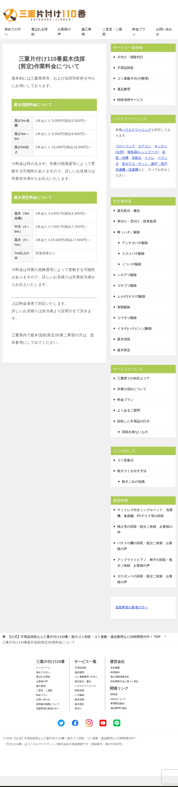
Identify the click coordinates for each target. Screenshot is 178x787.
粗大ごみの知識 (133, 493)
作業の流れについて (131, 400)
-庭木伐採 (79, 710)
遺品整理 (123, 100)
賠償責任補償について (47, 715)
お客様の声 (64, 42)
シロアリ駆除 (127, 286)
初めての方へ (13, 42)
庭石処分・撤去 (128, 221)
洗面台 (136, 169)
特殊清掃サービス (130, 111)
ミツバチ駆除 (131, 275)
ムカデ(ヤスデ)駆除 (131, 307)
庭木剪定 (123, 361)
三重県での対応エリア (133, 389)
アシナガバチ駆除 (135, 254)
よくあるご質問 (128, 421)
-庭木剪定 (79, 715)
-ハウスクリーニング (85, 697)
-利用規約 (115, 683)
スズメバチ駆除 (133, 264)
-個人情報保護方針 (119, 688)
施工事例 (86, 42)
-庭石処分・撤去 (82, 692)
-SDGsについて (118, 710)
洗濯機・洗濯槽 (126, 180)
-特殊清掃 (79, 701)
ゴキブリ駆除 (127, 297)
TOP (84, 647)
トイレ (149, 169)
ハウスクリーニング (136, 140)
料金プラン (138, 42)
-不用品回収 (80, 679)
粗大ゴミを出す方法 (131, 482)
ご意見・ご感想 (112, 42)
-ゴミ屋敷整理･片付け (85, 688)
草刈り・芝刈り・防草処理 (136, 232)
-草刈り (78, 719)
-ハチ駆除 (79, 706)
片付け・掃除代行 (130, 68)
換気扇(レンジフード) (143, 163)
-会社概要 (115, 679)
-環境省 (114, 705)
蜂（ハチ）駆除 (128, 243)
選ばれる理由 (39, 42)
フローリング (125, 157)
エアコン (144, 157)
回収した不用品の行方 (133, 432)
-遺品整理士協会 (118, 719)
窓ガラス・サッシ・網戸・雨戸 (144, 175)
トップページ (43, 679)
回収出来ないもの (135, 443)
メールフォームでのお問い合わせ (136, 27)
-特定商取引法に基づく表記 (124, 692)
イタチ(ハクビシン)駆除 (134, 339)
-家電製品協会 (117, 714)
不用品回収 (125, 78)
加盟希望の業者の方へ (131, 619)
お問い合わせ (164, 42)
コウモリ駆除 (127, 329)
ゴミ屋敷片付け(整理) (133, 89)
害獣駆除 (123, 318)
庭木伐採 (123, 350)
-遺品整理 (79, 683)
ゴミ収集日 (125, 471)
